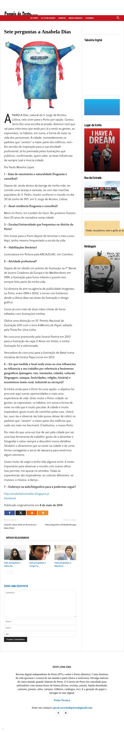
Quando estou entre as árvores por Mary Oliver (20, 526)
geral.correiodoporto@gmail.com (72, 707)
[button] (118, 18)
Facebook (10, 498)
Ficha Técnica (62, 700)
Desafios (62, 18)
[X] (21, 513)
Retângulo (90, 246)
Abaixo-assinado (75, 18)
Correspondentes (37, 24)
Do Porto (34, 18)
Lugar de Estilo (93, 125)
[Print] (32, 513)
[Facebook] (9, 513)
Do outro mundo (48, 18)
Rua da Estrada (92, 177)
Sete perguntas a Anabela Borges (60, 524)
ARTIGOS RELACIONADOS (17, 538)
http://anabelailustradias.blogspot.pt (26, 494)
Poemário (89, 18)
